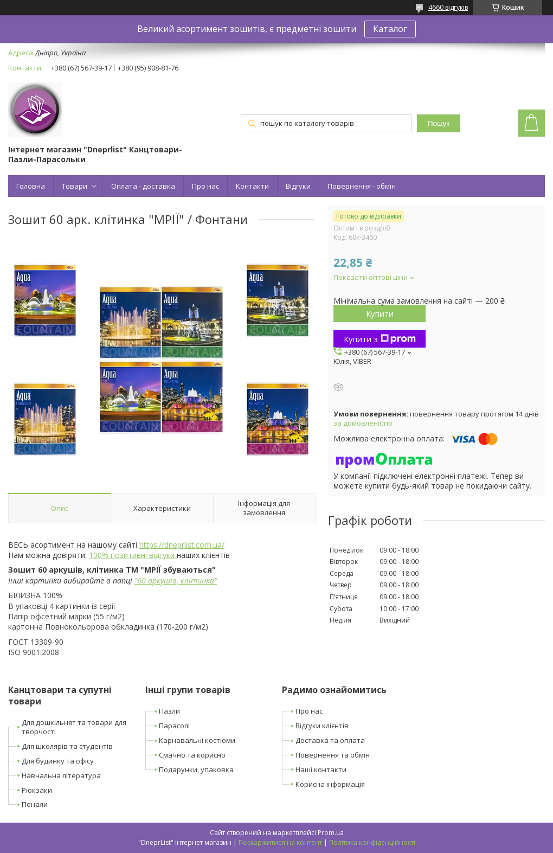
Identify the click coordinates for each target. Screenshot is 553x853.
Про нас (205, 186)
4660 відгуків (448, 7)
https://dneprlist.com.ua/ (181, 545)
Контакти (252, 186)
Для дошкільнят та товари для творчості (74, 726)
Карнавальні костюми (197, 740)
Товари (74, 186)
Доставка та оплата (330, 740)
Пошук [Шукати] (438, 123)
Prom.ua (331, 832)
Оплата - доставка (143, 186)
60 (141, 580)
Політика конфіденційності (372, 842)
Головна (30, 186)
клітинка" (199, 580)
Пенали (35, 804)
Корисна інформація (330, 784)
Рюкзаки (37, 790)
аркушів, (163, 580)
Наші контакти (320, 769)
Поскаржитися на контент (280, 842)
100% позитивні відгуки (133, 555)
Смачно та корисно (192, 755)
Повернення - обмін (361, 186)
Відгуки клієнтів (322, 725)
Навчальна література (61, 775)
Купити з (380, 338)
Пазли (169, 711)
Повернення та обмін (332, 755)
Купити (380, 313)
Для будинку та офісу (58, 761)
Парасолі (174, 725)
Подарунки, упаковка (196, 769)
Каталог (390, 29)
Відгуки (298, 186)
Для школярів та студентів (67, 746)
